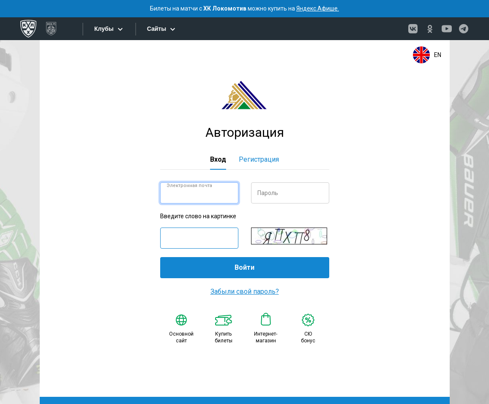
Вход (218, 159)
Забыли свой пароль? (244, 291)
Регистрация (259, 159)
